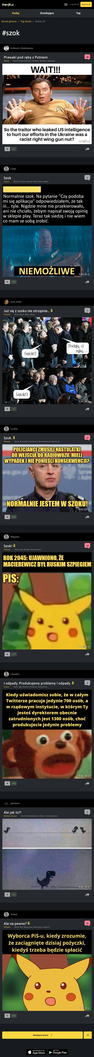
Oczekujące (47, 13)
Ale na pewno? (17, 924)
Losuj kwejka (89, 1036)
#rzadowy (33, 687)
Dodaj (15, 13)
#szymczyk (55, 442)
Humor (6, 181)
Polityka (7, 314)
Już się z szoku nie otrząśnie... (28, 311)
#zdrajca (43, 61)
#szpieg (27, 549)
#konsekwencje (44, 442)
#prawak (35, 61)
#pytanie (17, 181)
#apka (46, 181)
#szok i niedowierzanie (49, 816)
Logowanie (74, 4)
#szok (15, 61)
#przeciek (51, 61)
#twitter (26, 687)
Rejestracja (86, 4)
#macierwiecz (36, 549)
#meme (29, 181)
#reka (27, 314)
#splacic (46, 927)
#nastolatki (24, 442)
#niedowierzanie (25, 61)
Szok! (9, 546)
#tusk (17, 314)
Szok (7, 178)
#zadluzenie (38, 927)
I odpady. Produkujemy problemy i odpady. (39, 683)
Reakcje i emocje (10, 816)
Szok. (9, 438)
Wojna (6, 61)
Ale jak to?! (12, 812)
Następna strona (42, 1035)
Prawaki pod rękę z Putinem (26, 57)
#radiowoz (34, 442)
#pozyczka (28, 927)
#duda (32, 314)
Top (78, 13)
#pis (21, 549)
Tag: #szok (25, 21)
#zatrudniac (42, 687)
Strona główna (9, 21)
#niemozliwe (38, 181)
